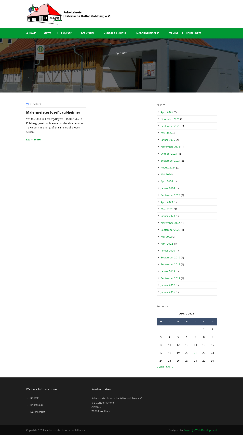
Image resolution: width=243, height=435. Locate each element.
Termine (173, 33)
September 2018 (170, 264)
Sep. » (169, 366)
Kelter (47, 33)
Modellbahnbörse (147, 33)
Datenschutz (37, 411)
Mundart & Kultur (115, 33)
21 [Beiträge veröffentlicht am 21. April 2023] (195, 352)
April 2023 (167, 202)
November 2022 (170, 223)
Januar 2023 (168, 216)
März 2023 (167, 209)
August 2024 (168, 167)
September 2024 (170, 160)
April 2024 (167, 181)
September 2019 (170, 257)
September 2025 (170, 126)
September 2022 (170, 229)
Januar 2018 (168, 271)
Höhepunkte (193, 33)
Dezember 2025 (170, 119)
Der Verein (87, 33)
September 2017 (170, 278)
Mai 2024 (166, 174)
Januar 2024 (168, 188)
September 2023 (170, 195)
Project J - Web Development (200, 430)
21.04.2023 (35, 104)
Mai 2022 (166, 236)
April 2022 (167, 243)
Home (31, 33)
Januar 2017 (168, 285)
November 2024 (170, 146)
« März (160, 366)
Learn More (33, 139)
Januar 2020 (168, 250)
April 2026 (167, 112)
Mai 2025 (166, 133)
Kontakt (34, 398)
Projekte (66, 33)
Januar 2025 (168, 139)
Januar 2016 (168, 292)
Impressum (37, 404)
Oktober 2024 (169, 153)
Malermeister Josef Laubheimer (53, 112)
